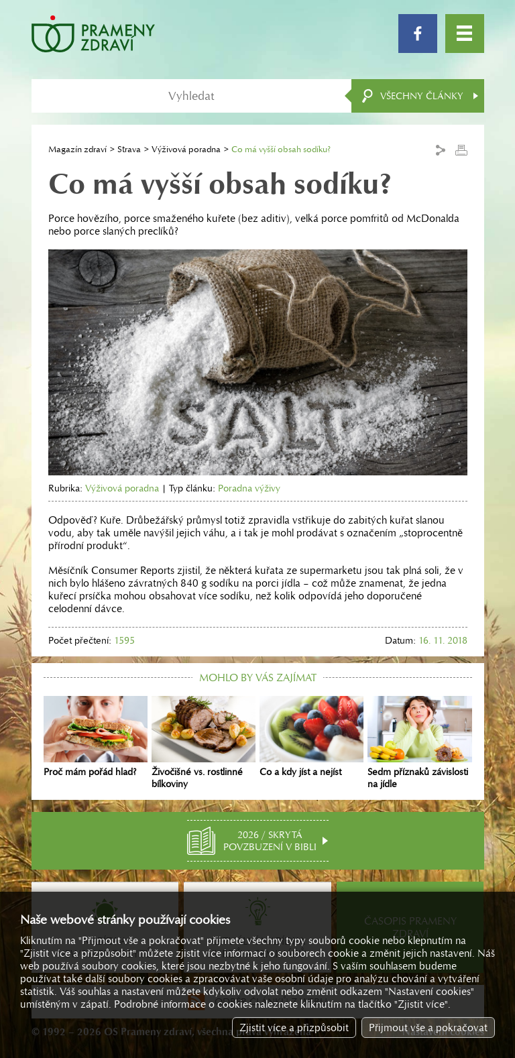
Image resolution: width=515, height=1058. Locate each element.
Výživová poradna (186, 149)
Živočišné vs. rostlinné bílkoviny (203, 743)
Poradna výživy (249, 488)
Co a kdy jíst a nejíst (311, 737)
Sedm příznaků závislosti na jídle (419, 743)
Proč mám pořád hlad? (96, 737)
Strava (129, 149)
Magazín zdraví (77, 149)
